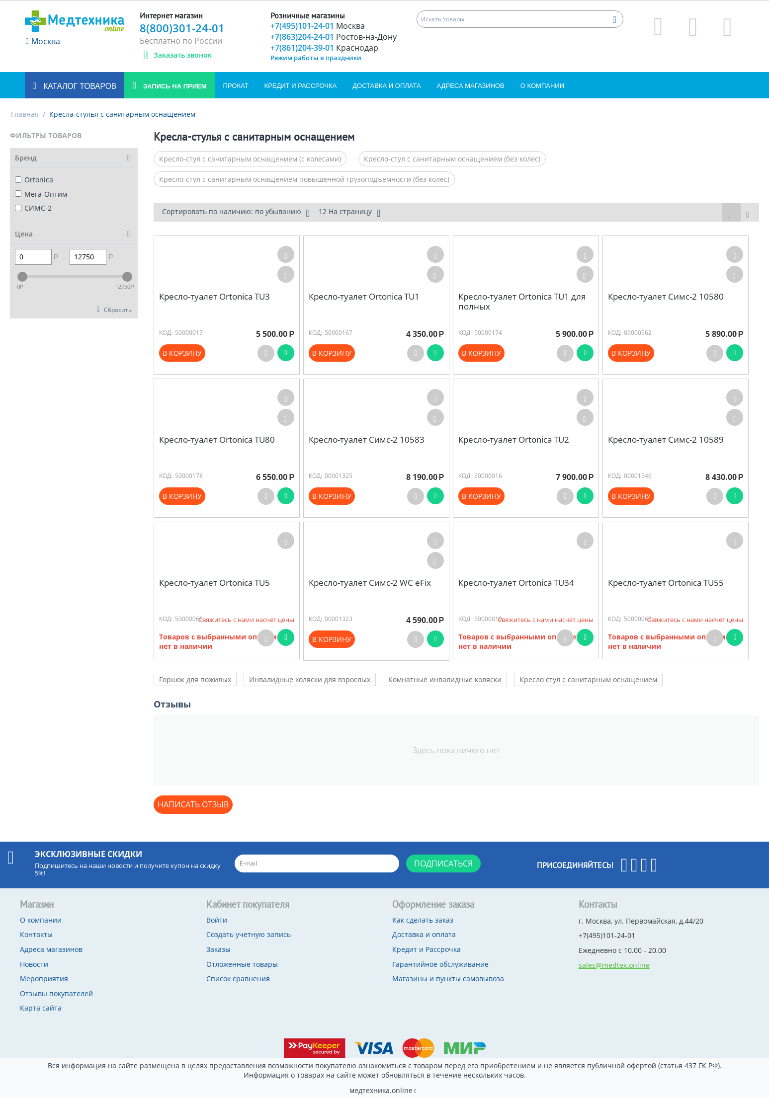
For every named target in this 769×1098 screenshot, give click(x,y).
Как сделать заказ (422, 920)
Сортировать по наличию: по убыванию (236, 213)
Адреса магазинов (471, 85)
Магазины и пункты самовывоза (448, 978)
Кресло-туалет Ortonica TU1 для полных (522, 302)
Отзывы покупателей (56, 993)
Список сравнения (238, 978)
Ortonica (34, 179)
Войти (216, 920)
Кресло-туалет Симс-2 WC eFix (370, 583)
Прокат (236, 85)
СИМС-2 (33, 208)
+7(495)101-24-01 (317, 25)
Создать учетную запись (248, 934)
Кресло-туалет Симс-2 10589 (666, 440)
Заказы (218, 949)
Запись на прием (173, 86)
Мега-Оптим (41, 194)
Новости (34, 964)
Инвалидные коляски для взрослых (309, 679)
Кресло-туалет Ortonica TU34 (516, 583)
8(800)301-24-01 (182, 27)
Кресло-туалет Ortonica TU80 (217, 440)
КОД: (165, 332)
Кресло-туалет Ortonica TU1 (364, 297)
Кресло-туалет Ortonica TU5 (214, 583)
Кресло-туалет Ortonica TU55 (666, 583)
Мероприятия (44, 978)
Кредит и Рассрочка (300, 85)
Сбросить (118, 310)
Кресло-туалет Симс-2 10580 (666, 297)
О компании (542, 85)
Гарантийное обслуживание (440, 964)
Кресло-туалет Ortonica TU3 (214, 297)
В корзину (182, 353)
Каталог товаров (78, 86)
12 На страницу (349, 213)
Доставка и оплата (386, 85)
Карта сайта (41, 1008)
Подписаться (443, 863)
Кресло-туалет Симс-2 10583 (367, 440)
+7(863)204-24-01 (333, 36)
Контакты (36, 934)
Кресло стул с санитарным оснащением (588, 679)
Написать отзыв (193, 804)
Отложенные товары (242, 964)
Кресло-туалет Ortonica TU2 (513, 440)
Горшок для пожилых (195, 679)
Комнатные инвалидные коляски (445, 679)
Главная (25, 114)
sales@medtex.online (614, 965)
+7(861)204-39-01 (324, 47)
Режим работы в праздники (315, 57)
